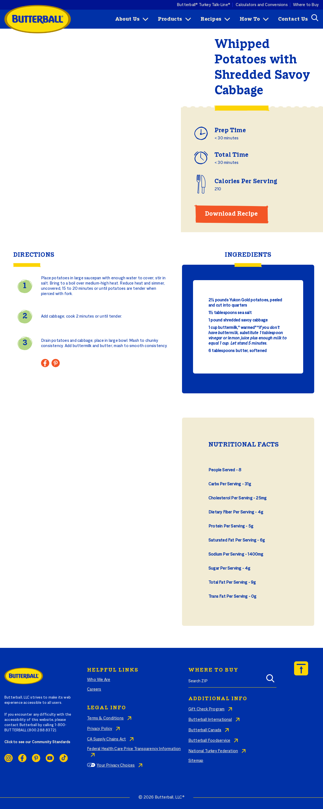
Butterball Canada (204, 730)
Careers (94, 689)
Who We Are (98, 680)
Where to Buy (306, 4)
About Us (127, 19)
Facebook (22, 758)
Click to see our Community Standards (37, 742)
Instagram (8, 758)
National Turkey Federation (213, 751)
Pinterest (36, 758)
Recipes (210, 19)
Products (170, 19)
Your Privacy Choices (116, 765)
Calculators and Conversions (262, 4)
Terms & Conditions (105, 718)
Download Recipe (231, 214)
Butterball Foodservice (209, 740)
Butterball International (210, 720)
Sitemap (195, 761)
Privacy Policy (99, 729)
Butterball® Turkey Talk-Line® (203, 4)
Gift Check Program (206, 709)
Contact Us (293, 19)
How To (250, 19)
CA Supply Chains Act (106, 739)
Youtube (50, 758)
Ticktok (63, 758)
